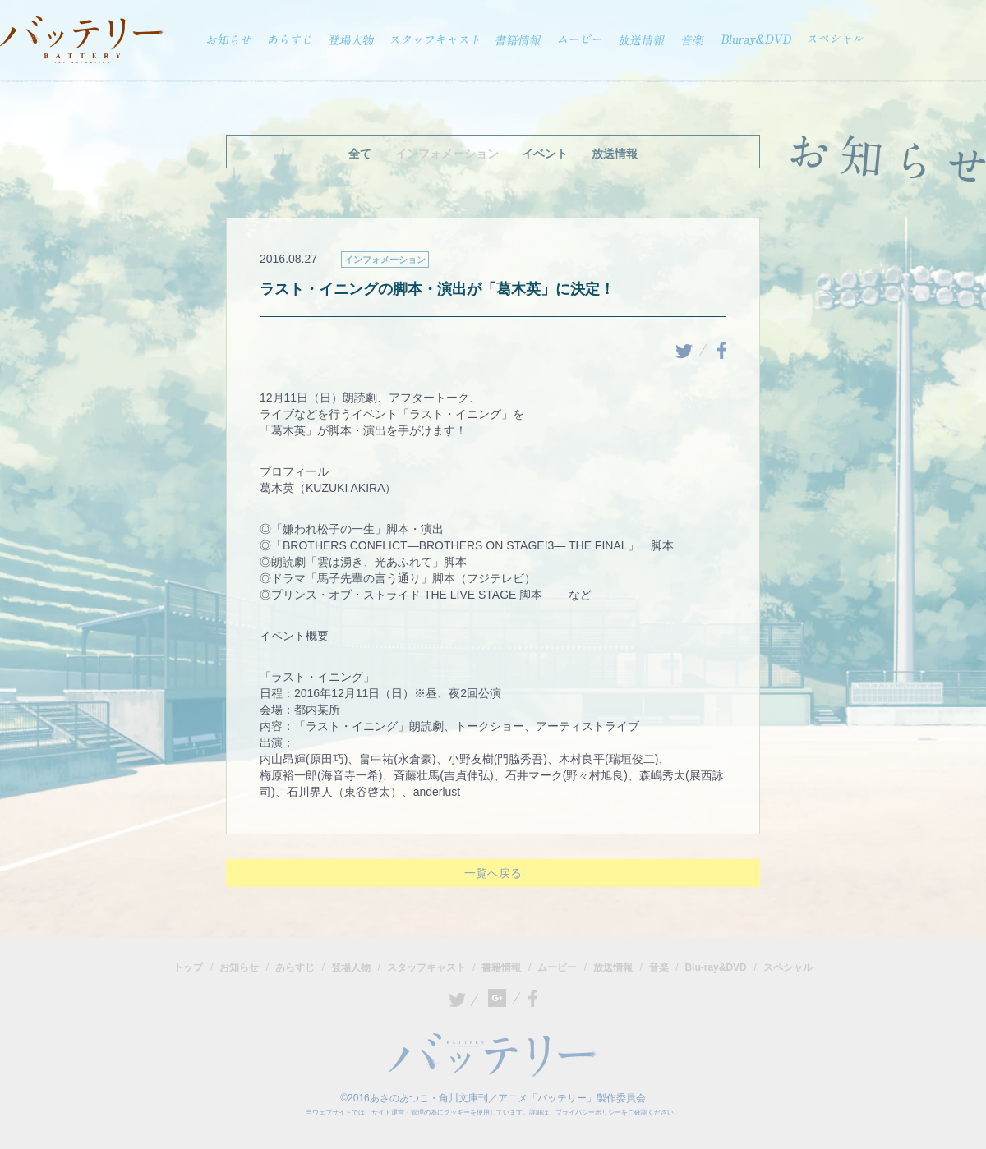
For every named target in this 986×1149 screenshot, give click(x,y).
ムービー (557, 966)
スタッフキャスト (426, 966)
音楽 (659, 966)
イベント (545, 153)
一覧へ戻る (493, 872)
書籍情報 (501, 966)
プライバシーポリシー (588, 1111)
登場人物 (351, 966)
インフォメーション (447, 153)
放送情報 (615, 153)
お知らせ (239, 966)
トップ (188, 966)
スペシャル (788, 966)
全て (359, 153)
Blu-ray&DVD (715, 966)
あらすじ (295, 966)
